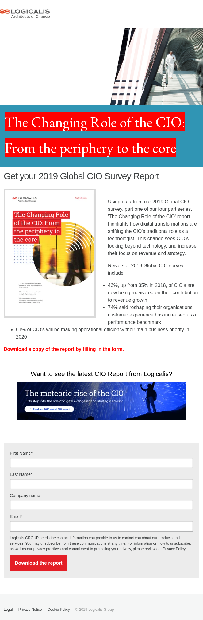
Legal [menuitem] (8, 609)
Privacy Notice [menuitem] (30, 609)
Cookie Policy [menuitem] (59, 609)
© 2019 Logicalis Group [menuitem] (94, 609)
